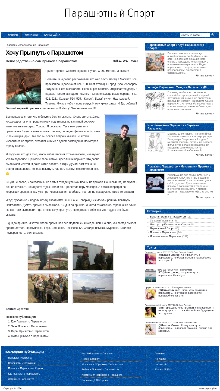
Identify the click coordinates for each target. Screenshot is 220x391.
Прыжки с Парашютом (163, 232)
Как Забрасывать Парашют (98, 353)
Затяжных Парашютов (21, 379)
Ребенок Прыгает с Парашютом (100, 369)
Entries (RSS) (162, 369)
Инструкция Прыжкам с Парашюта (102, 374)
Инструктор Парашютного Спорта (170, 224)
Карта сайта (52, 35)
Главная (12, 35)
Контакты (31, 35)
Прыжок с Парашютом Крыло (25, 368)
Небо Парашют (91, 358)
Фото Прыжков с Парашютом (29, 336)
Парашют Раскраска (20, 357)
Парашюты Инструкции (22, 363)
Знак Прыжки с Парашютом (29, 326)
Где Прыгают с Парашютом (28, 321)
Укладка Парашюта (161, 220)
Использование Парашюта (33, 45)
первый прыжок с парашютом (38, 108)
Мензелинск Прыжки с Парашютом (102, 364)
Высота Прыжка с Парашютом (168, 216)
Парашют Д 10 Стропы (95, 380)
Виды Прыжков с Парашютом (30, 331)
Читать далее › (205, 75)
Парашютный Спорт (162, 228)
